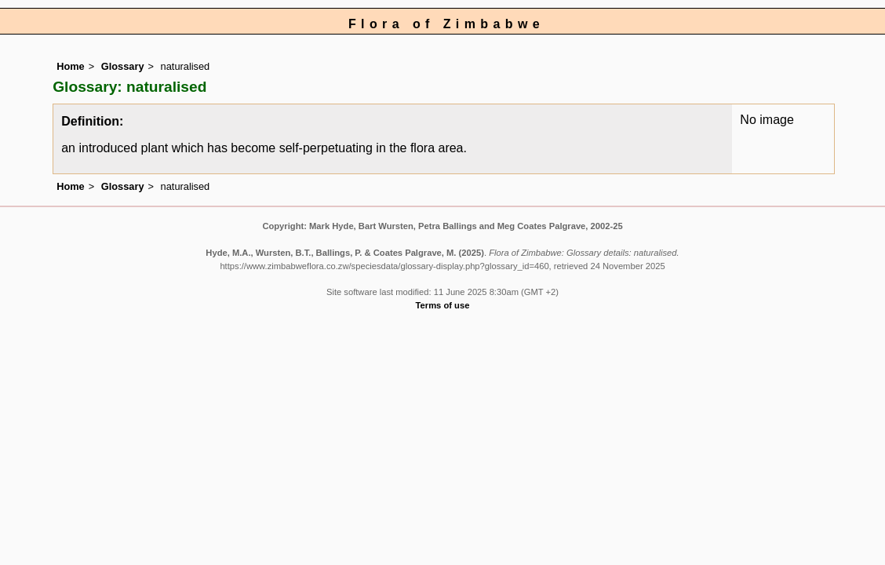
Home (70, 66)
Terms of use (443, 305)
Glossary (122, 66)
